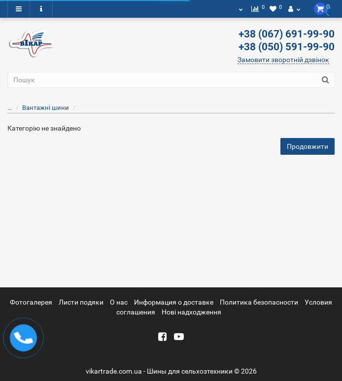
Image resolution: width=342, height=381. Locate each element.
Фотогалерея (31, 302)
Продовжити (307, 146)
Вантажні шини (39, 107)
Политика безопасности (259, 302)
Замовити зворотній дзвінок (283, 60)
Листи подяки (81, 302)
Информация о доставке (173, 302)
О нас (119, 302)
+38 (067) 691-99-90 (287, 34)
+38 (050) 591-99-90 (287, 47)
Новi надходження (191, 312)
